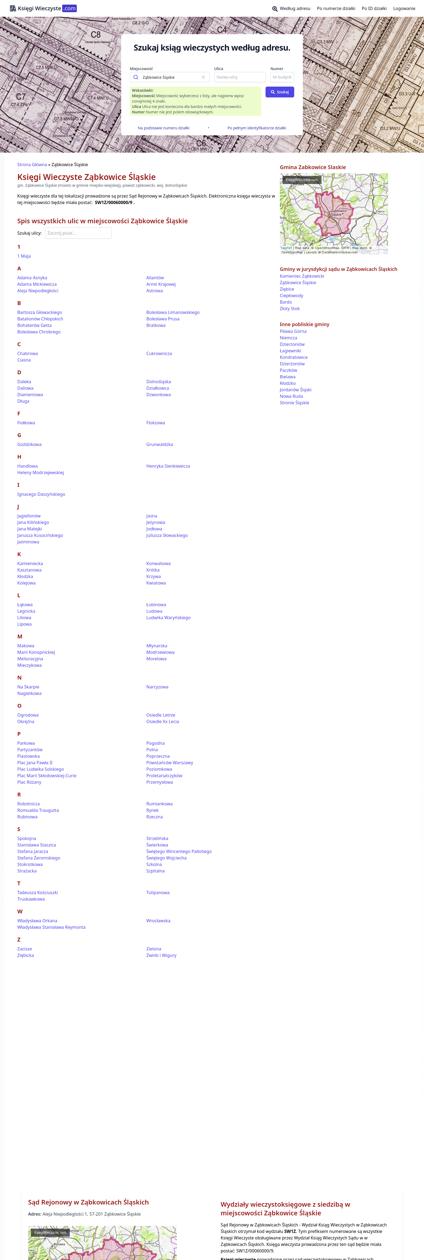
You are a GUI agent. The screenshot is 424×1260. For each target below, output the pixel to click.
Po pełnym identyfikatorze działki (257, 127)
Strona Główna (32, 165)
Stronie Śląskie (294, 403)
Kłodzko (288, 383)
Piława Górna (293, 331)
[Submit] (136, 77)
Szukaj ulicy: (29, 233)
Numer (276, 68)
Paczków (288, 370)
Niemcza (288, 338)
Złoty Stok (290, 308)
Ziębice (287, 289)
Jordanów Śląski (296, 390)
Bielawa (288, 377)
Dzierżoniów (292, 344)
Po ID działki (374, 8)
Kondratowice (294, 357)
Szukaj (280, 91)
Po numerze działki (336, 8)
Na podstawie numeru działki (164, 127)
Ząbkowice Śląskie (298, 283)
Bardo (286, 302)
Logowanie (404, 8)
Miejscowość (141, 68)
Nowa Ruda (291, 396)
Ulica (218, 68)
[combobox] (170, 77)
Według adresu (291, 8)
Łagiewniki (290, 351)
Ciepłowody (291, 295)
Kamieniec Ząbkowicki (302, 276)
